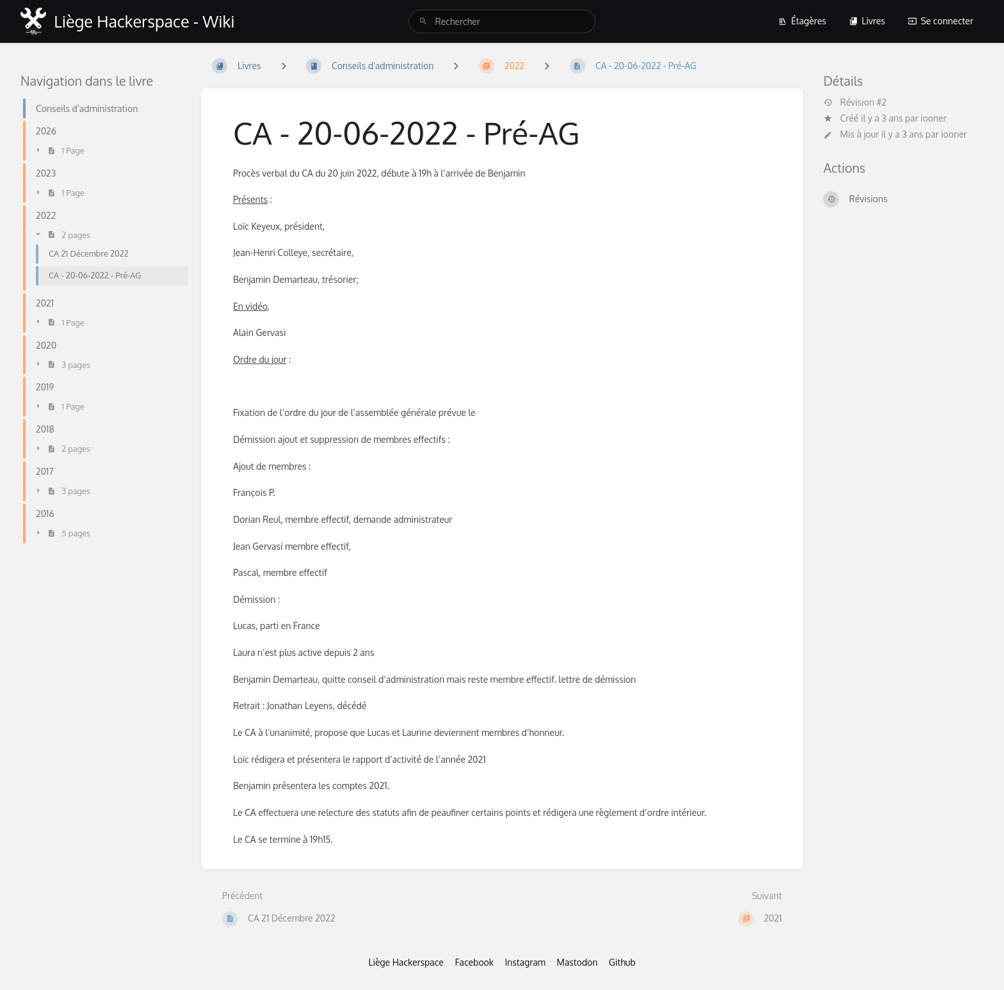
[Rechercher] (423, 21)
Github (622, 962)
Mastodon (576, 962)
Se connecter (940, 20)
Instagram (525, 962)
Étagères (802, 20)
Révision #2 (854, 102)
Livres (867, 20)
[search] (502, 21)
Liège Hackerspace (406, 962)
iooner (934, 118)
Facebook (474, 962)
